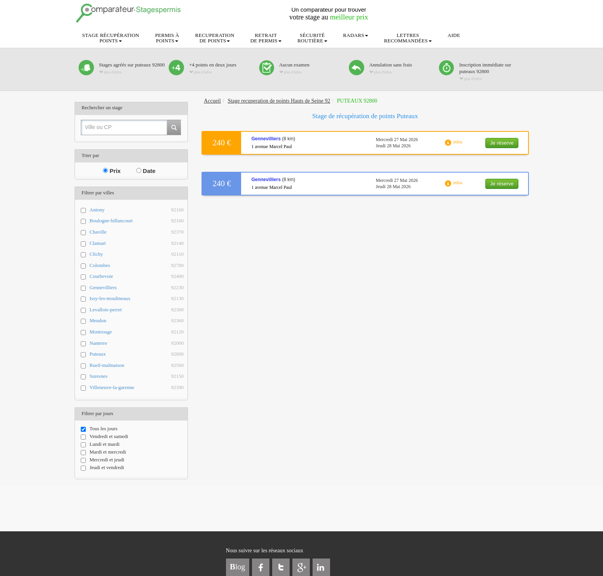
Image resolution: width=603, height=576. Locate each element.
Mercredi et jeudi (103, 460)
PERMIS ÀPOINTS (167, 38)
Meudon (137, 321)
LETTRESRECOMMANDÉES (408, 38)
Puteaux (137, 354)
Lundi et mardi (100, 444)
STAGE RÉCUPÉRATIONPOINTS (110, 38)
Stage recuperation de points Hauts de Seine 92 (279, 101)
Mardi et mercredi (103, 452)
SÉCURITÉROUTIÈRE (312, 38)
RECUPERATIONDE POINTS (215, 38)
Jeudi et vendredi (102, 467)
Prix (112, 171)
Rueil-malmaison (137, 365)
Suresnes (137, 376)
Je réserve (502, 143)
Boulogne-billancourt (137, 221)
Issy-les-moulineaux (137, 298)
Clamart (137, 243)
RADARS (355, 35)
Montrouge (137, 332)
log (237, 566)
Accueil (212, 101)
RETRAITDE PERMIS (266, 38)
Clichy (137, 254)
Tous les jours (99, 429)
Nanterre (137, 343)
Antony (137, 210)
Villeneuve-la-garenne (137, 387)
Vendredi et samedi (105, 436)
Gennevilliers (137, 287)
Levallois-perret (137, 310)
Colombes (137, 265)
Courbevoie (137, 276)
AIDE (454, 35)
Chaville (137, 232)
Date (146, 171)
